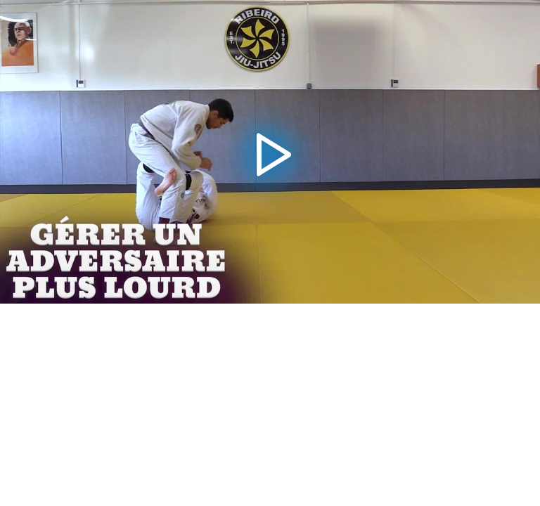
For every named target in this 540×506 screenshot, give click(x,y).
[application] (270, 152)
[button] (269, 151)
